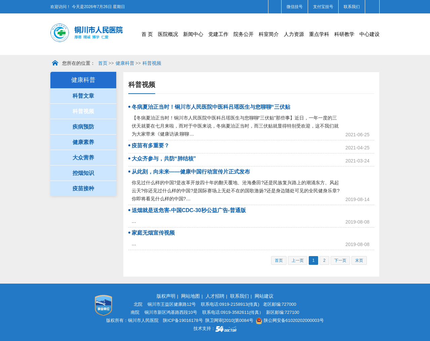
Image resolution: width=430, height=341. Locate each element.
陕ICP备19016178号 (183, 320)
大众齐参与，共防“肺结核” (164, 158)
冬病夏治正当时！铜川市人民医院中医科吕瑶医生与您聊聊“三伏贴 (211, 107)
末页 (359, 260)
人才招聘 (215, 296)
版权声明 (166, 296)
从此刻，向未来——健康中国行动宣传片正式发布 (191, 172)
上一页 (298, 260)
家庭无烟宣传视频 (153, 233)
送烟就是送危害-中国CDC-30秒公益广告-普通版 (189, 210)
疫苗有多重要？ (150, 145)
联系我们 (352, 6)
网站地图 (190, 296)
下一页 (340, 260)
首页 (103, 63)
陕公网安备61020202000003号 (290, 320)
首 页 (147, 34)
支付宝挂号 (323, 6)
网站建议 (264, 296)
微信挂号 (295, 6)
